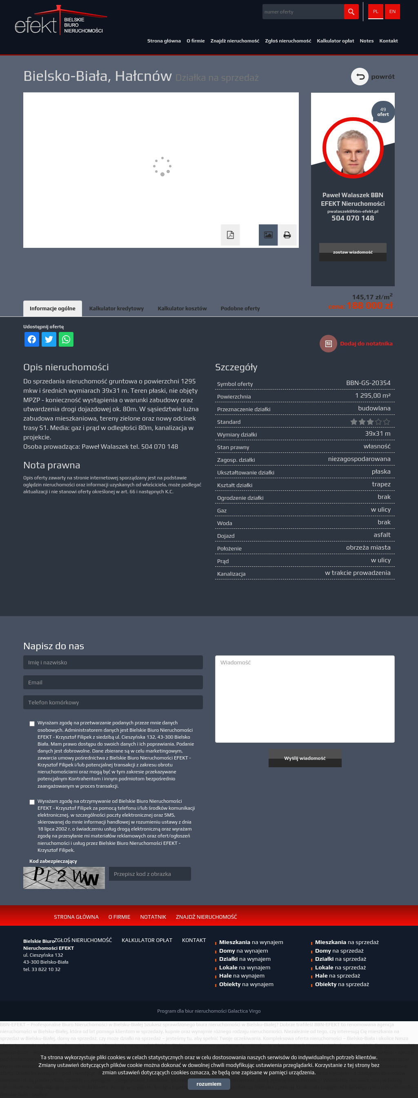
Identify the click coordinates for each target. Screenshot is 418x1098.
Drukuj (287, 235)
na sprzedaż (347, 942)
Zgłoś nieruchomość (288, 41)
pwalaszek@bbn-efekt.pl (352, 211)
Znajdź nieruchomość (235, 41)
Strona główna (164, 41)
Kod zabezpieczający (53, 861)
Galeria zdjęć (268, 235)
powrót (383, 76)
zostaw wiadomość (353, 251)
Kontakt (389, 41)
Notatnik (153, 917)
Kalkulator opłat (335, 41)
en (392, 11)
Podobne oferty (240, 308)
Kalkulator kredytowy (116, 308)
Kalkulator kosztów (182, 308)
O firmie (196, 41)
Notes (367, 41)
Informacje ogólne (53, 308)
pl (375, 11)
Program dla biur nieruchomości (192, 1011)
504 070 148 (352, 218)
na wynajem (245, 958)
